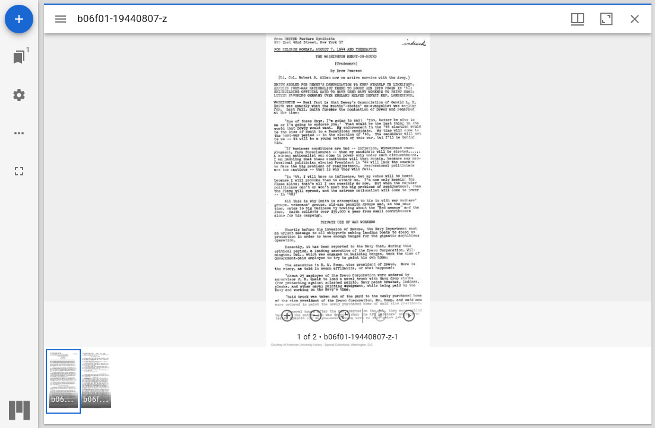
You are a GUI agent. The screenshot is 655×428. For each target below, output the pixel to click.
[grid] (347, 385)
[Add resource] (19, 19)
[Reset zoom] (344, 315)
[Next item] (409, 315)
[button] (63, 381)
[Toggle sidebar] (60, 19)
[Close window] (635, 19)
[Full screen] (19, 171)
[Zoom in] (287, 315)
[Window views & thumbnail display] (577, 19)
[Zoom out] (315, 315)
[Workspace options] (19, 133)
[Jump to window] (19, 57)
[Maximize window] (606, 19)
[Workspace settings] (19, 95)
